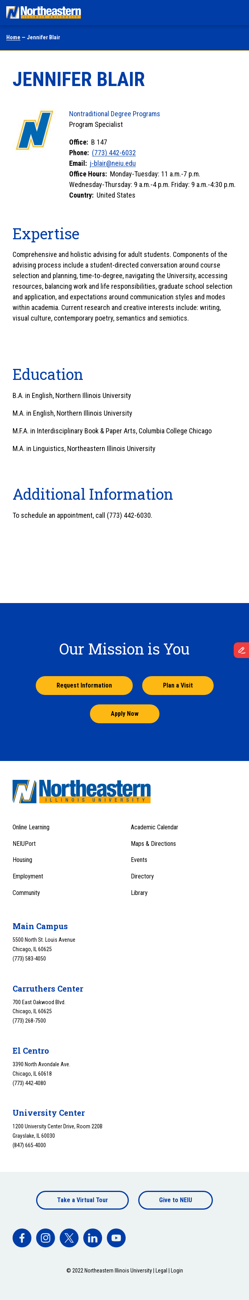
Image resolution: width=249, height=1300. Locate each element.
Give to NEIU (175, 1200)
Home (13, 37)
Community (26, 893)
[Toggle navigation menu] (236, 13)
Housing (22, 860)
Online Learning (31, 827)
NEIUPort (24, 843)
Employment (28, 876)
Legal (161, 1270)
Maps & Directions (153, 843)
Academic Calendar (154, 827)
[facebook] (22, 1237)
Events (139, 860)
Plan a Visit (178, 685)
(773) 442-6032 (114, 153)
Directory (142, 876)
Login (177, 1270)
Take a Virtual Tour (82, 1200)
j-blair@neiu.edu (113, 163)
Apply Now (125, 713)
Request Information (84, 685)
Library (139, 893)
